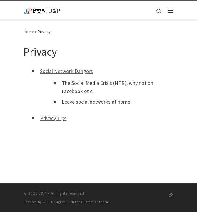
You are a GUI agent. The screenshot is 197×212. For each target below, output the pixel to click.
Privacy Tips (53, 118)
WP (45, 202)
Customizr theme (95, 202)
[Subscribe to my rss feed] (171, 195)
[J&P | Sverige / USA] (35, 10)
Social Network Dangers (66, 71)
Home (29, 31)
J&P (42, 193)
